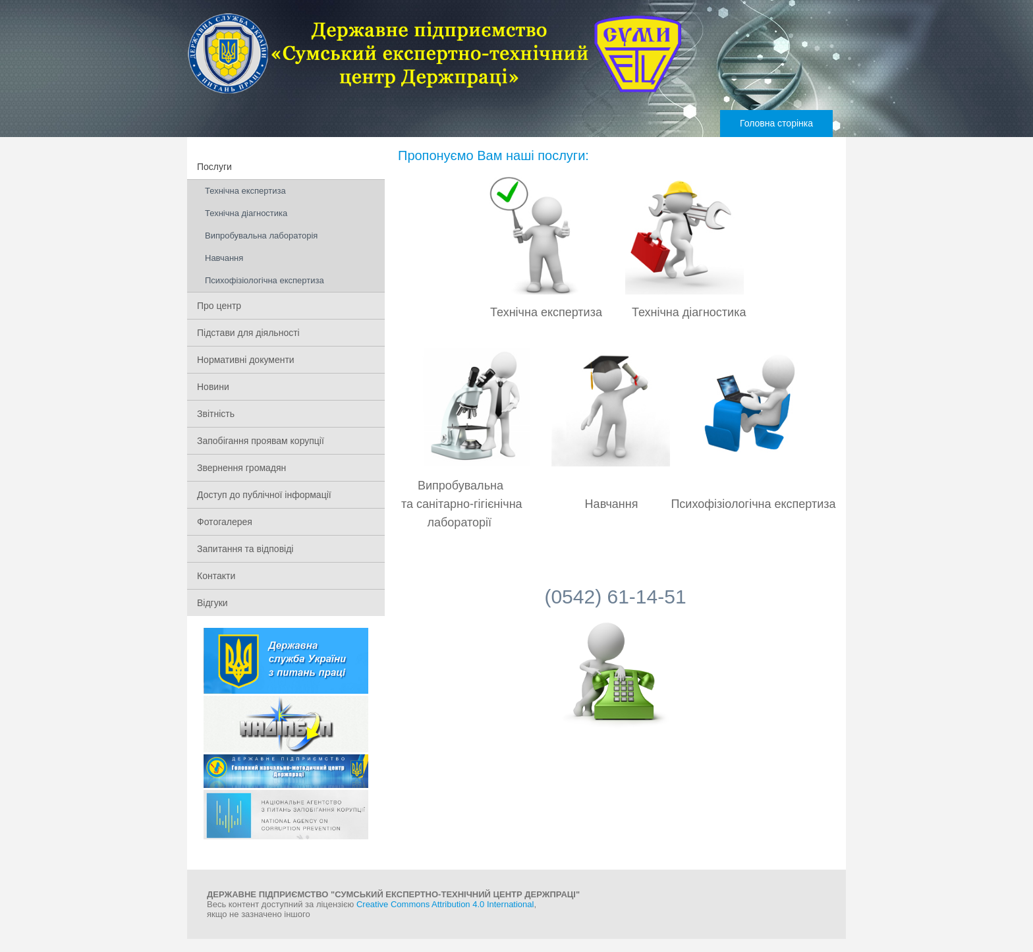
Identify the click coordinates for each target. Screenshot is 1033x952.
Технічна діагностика (246, 213)
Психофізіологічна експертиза (264, 280)
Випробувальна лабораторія (261, 235)
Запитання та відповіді (245, 549)
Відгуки (212, 603)
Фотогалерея (224, 522)
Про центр (219, 305)
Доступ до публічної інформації (264, 495)
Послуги (214, 166)
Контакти (216, 576)
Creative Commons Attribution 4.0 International (445, 904)
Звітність (216, 413)
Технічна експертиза (245, 191)
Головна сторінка (776, 123)
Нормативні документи (245, 359)
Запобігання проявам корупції (260, 440)
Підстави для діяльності (248, 332)
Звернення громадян (241, 467)
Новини (213, 386)
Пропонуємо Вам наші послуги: (493, 155)
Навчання (224, 258)
